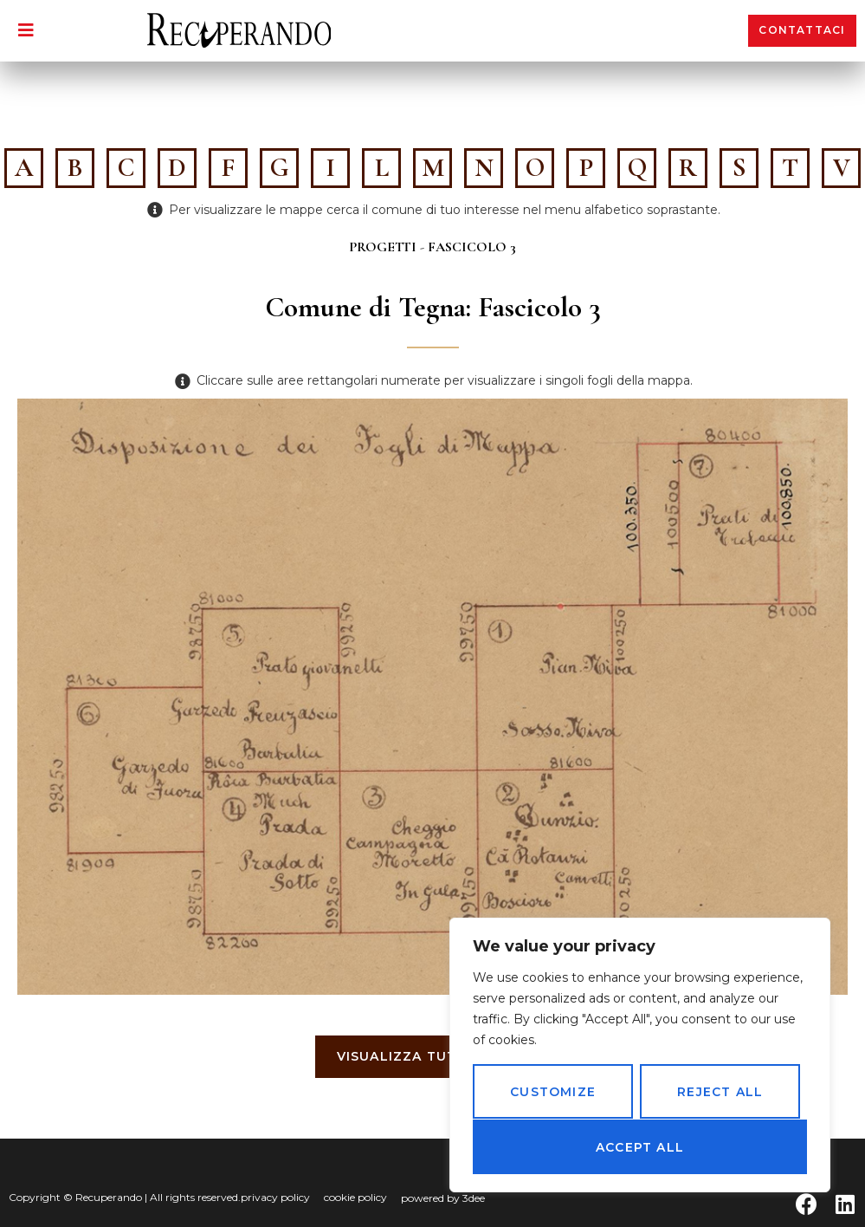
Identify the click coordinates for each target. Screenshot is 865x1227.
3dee (473, 1197)
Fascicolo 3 (472, 247)
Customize (553, 1092)
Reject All (720, 1092)
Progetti (382, 247)
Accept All (640, 1147)
